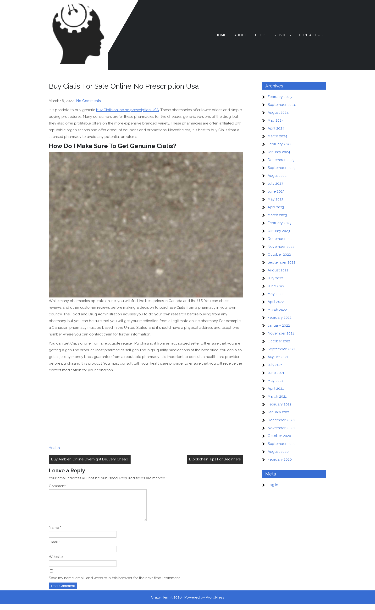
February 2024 (280, 144)
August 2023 (278, 175)
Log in (273, 485)
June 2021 (276, 373)
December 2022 (281, 239)
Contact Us (311, 35)
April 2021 (276, 388)
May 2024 (276, 120)
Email (54, 548)
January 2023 (279, 231)
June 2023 (276, 191)
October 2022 (279, 254)
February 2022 (280, 317)
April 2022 (276, 302)
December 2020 (281, 420)
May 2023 (275, 199)
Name (55, 533)
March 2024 (277, 136)
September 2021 (281, 349)
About (240, 35)
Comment (58, 486)
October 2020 (279, 436)
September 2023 (281, 168)
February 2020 (280, 459)
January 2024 (279, 152)
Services (282, 35)
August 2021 (278, 357)
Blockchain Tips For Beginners (215, 459)
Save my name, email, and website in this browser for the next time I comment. (115, 584)
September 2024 (282, 105)
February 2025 (280, 97)
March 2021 (277, 396)
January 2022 (279, 325)
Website (56, 562)
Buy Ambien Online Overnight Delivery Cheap (89, 459)
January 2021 (278, 412)
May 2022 (275, 294)
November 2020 (281, 428)
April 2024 (276, 128)
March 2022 (277, 310)
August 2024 (278, 112)
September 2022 (281, 262)
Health (54, 448)
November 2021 (281, 333)
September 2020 (282, 444)
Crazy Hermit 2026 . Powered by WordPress (187, 603)
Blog (260, 35)
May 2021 (275, 380)
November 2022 (281, 246)
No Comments (88, 101)
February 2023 (280, 223)
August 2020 (278, 451)
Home (220, 35)
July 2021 (275, 365)
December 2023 (281, 160)
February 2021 (279, 404)
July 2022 (275, 278)
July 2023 (275, 183)
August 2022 (278, 270)
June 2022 (276, 286)
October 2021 (279, 341)
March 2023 (277, 215)
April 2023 (276, 207)
